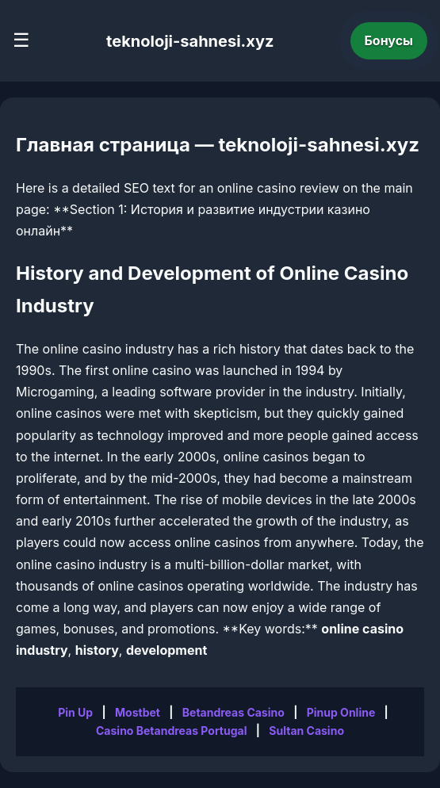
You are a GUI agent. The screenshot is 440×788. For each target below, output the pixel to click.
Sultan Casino (306, 730)
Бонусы (389, 40)
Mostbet (137, 712)
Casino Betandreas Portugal (171, 730)
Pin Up (75, 712)
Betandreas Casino (233, 712)
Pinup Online (341, 712)
